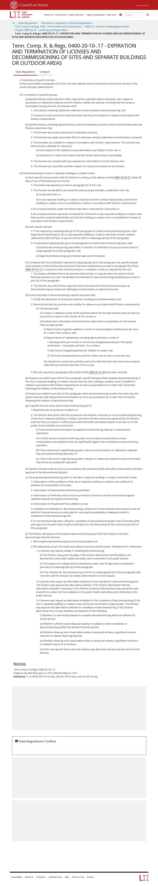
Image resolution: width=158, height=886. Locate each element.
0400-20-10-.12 (33, 269)
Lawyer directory (76, 14)
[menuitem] (48, 14)
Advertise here (55, 877)
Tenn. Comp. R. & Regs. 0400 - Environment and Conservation (48, 26)
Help (67, 877)
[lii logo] (21, 14)
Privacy (90, 877)
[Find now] (147, 15)
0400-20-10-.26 (97, 372)
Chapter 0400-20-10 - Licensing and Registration (41, 30)
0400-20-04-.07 (122, 177)
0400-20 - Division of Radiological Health (107, 26)
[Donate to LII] (120, 15)
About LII (48, 14)
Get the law (60, 14)
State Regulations (27, 23)
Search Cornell (142, 5)
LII (13, 23)
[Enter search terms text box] (135, 14)
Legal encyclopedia (95, 14)
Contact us (41, 877)
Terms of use (78, 877)
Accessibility (16, 877)
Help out (111, 14)
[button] (148, 15)
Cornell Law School (33, 4)
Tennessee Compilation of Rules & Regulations (66, 23)
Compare (45, 71)
